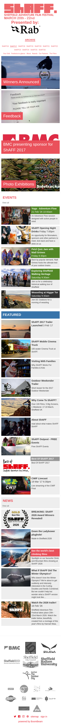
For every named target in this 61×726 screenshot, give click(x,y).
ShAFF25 (34, 50)
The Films (53, 53)
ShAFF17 (13, 46)
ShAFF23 (17, 50)
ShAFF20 (38, 46)
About (29, 53)
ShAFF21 (46, 46)
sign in (44, 716)
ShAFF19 (29, 46)
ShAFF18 (21, 46)
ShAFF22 (54, 46)
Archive (30, 40)
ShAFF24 (25, 50)
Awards (34, 53)
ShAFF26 (42, 50)
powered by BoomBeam (30, 721)
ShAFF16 (5, 46)
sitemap (35, 716)
